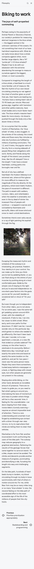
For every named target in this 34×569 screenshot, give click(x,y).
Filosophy (6, 3)
